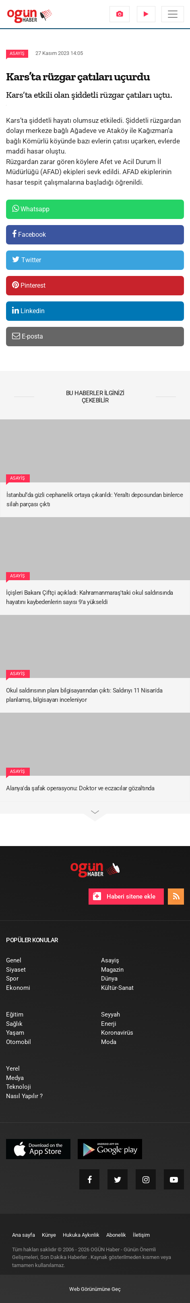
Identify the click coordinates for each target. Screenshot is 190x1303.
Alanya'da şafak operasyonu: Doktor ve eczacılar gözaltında (80, 788)
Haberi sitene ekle (124, 896)
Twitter (26, 259)
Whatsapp (31, 208)
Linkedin (28, 310)
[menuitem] (119, 14)
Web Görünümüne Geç (95, 1289)
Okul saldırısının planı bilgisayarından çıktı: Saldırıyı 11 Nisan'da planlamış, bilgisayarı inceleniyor (84, 695)
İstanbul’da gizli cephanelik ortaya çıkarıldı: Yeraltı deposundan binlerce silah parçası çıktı (94, 499)
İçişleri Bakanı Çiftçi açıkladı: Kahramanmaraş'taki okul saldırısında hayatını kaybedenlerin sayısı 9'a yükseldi (89, 597)
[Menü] (172, 14)
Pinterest (28, 285)
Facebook (29, 234)
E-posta (27, 336)
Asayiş (17, 53)
